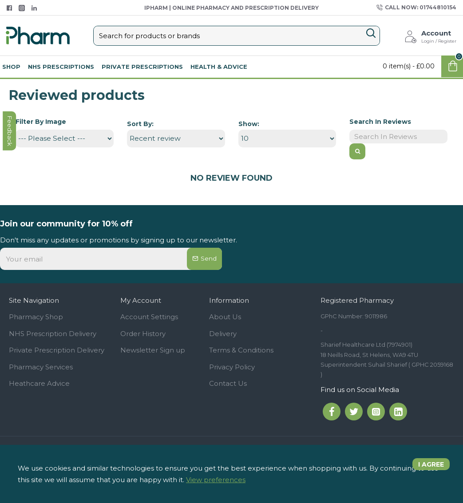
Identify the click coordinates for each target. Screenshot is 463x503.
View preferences (215, 479)
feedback (11, 211)
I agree (428, 468)
